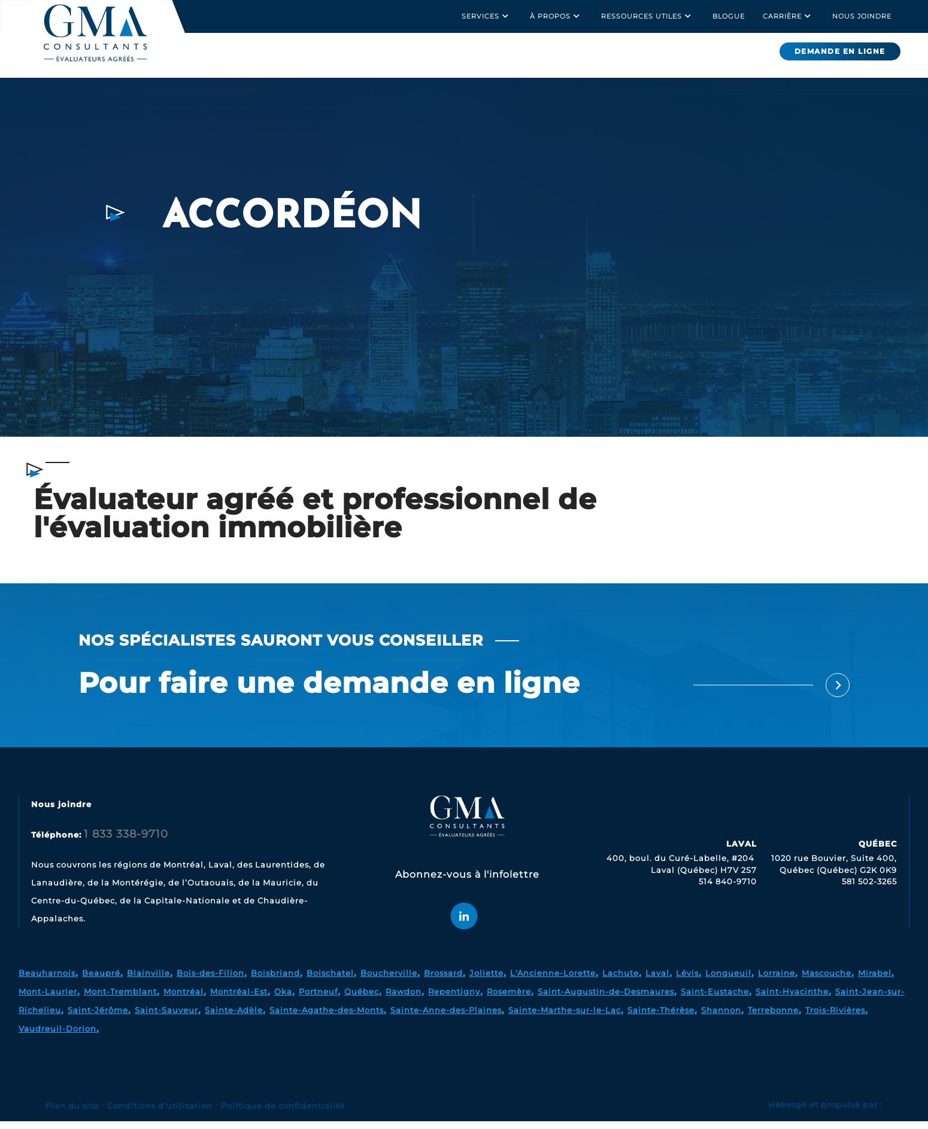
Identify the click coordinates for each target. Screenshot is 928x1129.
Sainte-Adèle (234, 1018)
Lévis (687, 980)
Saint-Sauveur (166, 1018)
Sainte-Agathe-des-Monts (326, 1018)
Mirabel (874, 980)
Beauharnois (47, 980)
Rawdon (403, 999)
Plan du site (72, 1113)
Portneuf (318, 999)
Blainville (148, 980)
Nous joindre (861, 16)
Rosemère (509, 999)
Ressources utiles (648, 16)
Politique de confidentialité (283, 1113)
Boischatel (330, 980)
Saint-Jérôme (98, 1018)
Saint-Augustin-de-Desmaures (606, 999)
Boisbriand (275, 980)
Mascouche (826, 980)
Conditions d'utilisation (160, 1113)
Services (487, 16)
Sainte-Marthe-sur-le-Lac (564, 1018)
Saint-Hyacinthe (792, 999)
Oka (283, 999)
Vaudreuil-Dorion (57, 1036)
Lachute (620, 980)
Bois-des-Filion (210, 980)
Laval (657, 980)
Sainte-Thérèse (661, 1018)
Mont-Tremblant (120, 999)
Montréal (183, 999)
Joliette (486, 980)
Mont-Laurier (48, 999)
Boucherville (388, 980)
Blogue (728, 16)
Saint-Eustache (715, 999)
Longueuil (728, 980)
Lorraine (776, 980)
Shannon (721, 1018)
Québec (361, 999)
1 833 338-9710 (126, 841)
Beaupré (101, 980)
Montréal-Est (239, 999)
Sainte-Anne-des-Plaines (446, 1018)
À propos (556, 16)
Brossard (443, 980)
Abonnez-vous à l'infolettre (467, 882)
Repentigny (454, 999)
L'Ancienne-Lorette (553, 980)
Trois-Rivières (835, 1018)
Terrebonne (773, 1018)
